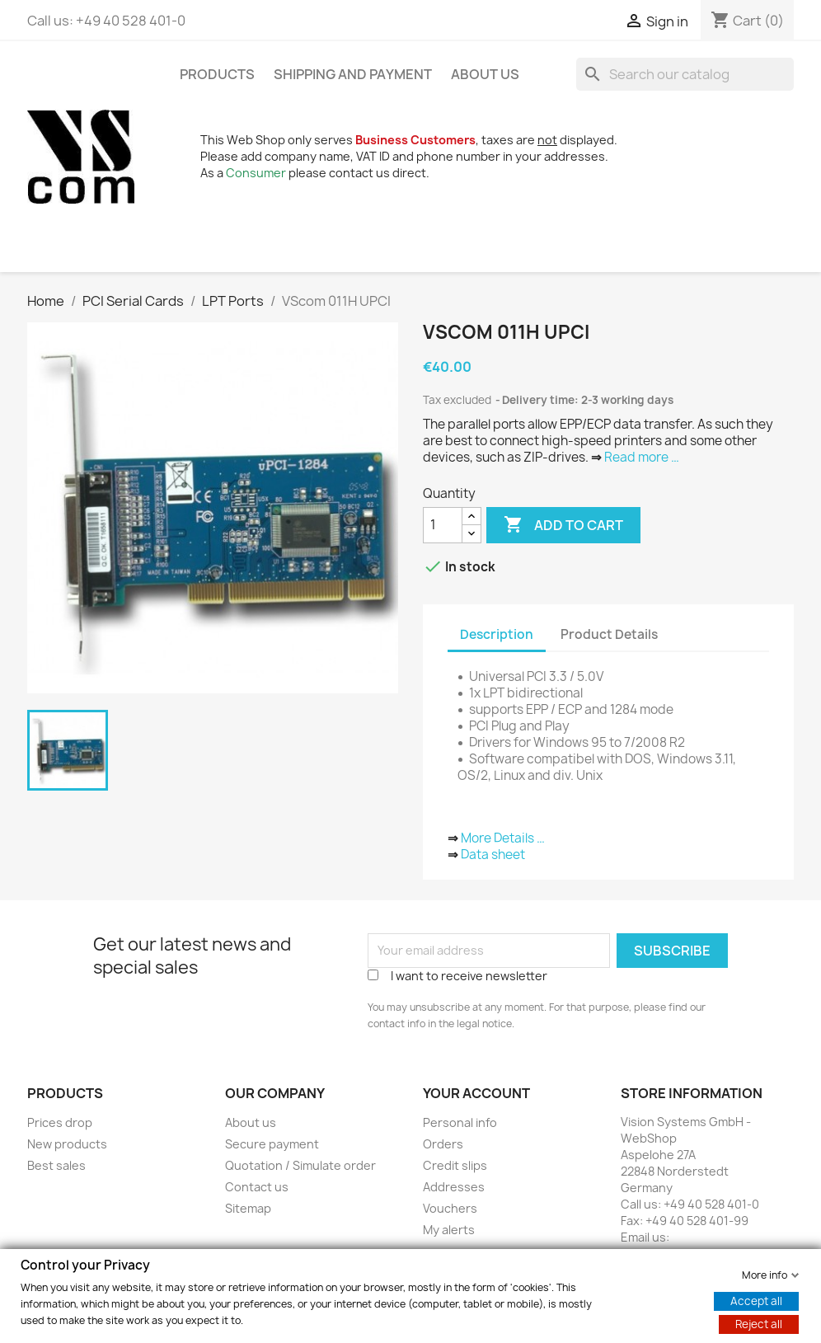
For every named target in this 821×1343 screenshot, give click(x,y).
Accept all (756, 1300)
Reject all (758, 1323)
